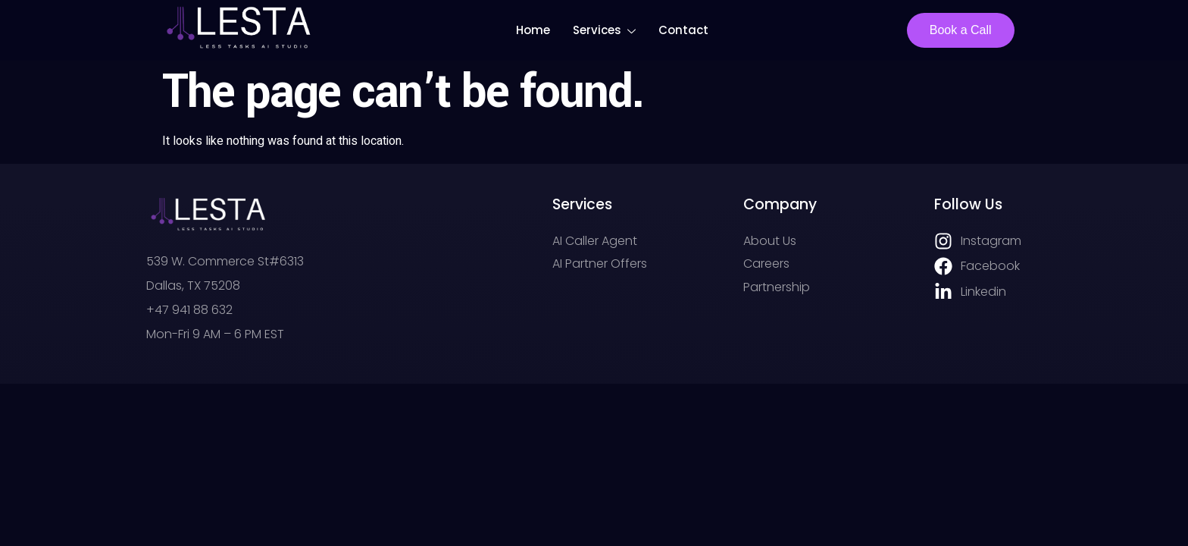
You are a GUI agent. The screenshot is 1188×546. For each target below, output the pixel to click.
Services (604, 31)
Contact (683, 30)
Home (533, 30)
